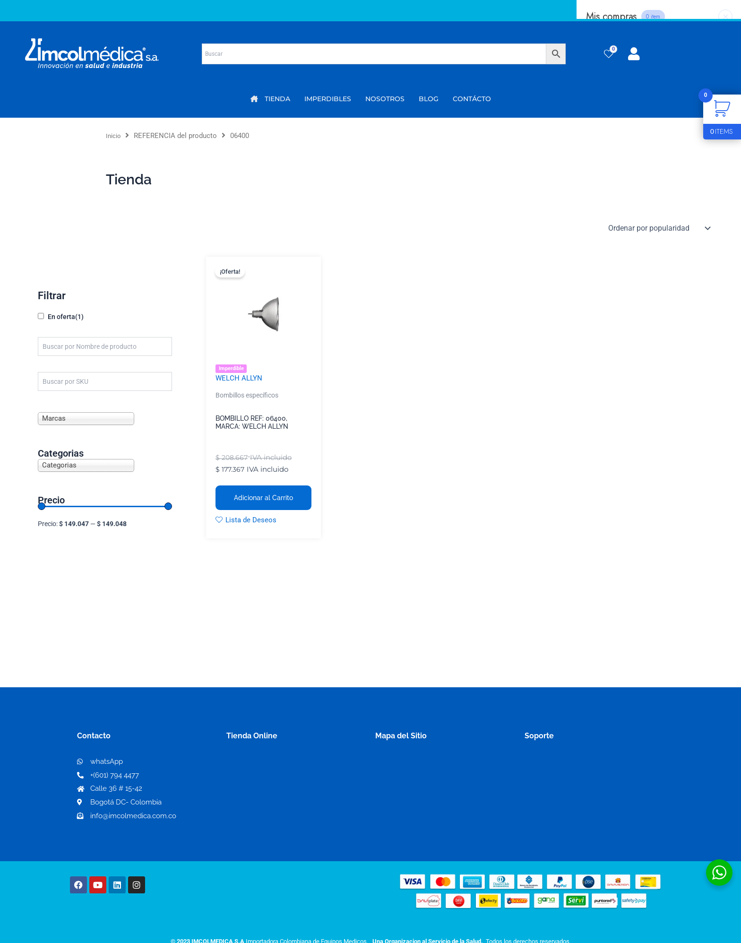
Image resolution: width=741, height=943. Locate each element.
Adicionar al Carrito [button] (263, 498)
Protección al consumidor (571, 810)
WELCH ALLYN (239, 378)
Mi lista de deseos (261, 780)
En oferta (66, 316)
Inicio (114, 135)
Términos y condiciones (567, 765)
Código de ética (553, 780)
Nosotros (392, 764)
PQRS (386, 779)
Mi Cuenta (247, 765)
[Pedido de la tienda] (658, 228)
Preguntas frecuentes (563, 795)
